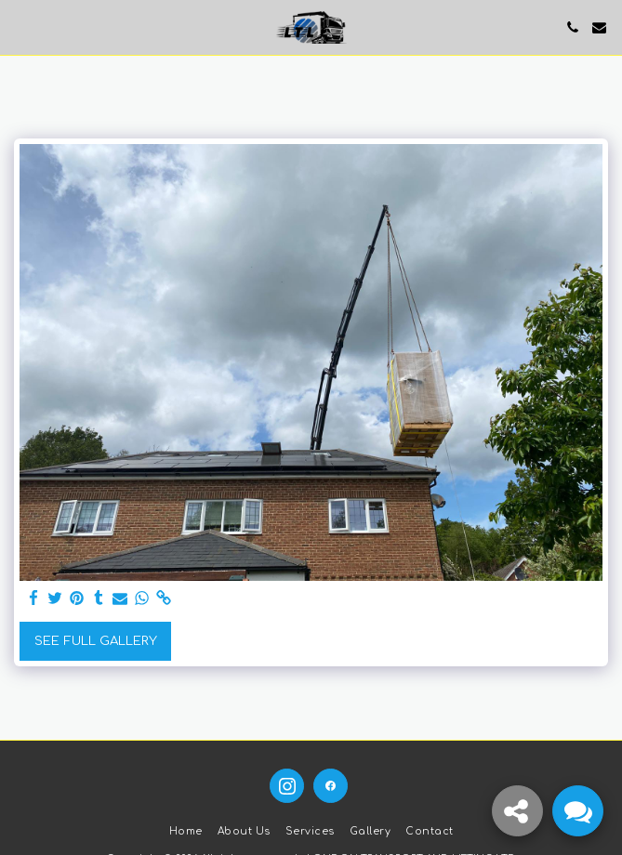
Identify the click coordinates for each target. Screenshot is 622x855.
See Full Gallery (95, 641)
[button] (20, 26)
